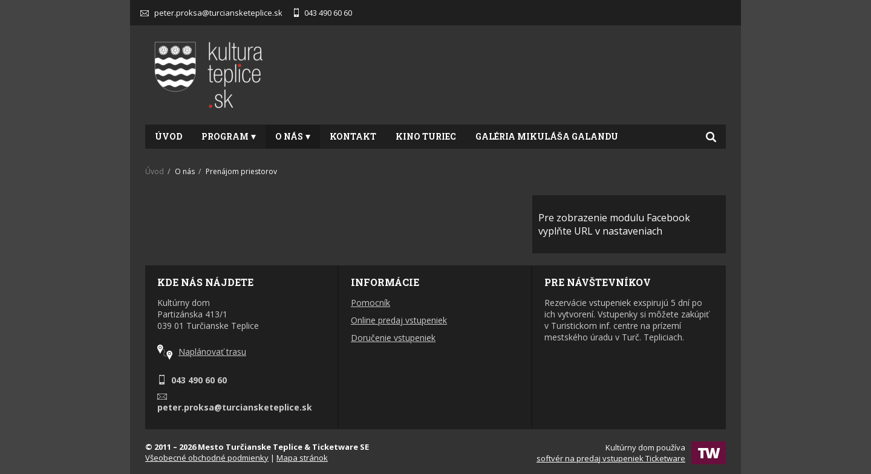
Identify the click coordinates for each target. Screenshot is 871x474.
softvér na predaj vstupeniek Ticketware (611, 458)
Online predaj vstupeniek (399, 320)
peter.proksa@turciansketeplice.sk (211, 12)
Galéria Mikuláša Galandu (546, 136)
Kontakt (353, 136)
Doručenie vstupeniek (393, 337)
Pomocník (370, 302)
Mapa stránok (302, 457)
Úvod (168, 136)
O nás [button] (292, 136)
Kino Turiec (426, 136)
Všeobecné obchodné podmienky (207, 457)
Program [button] (228, 136)
